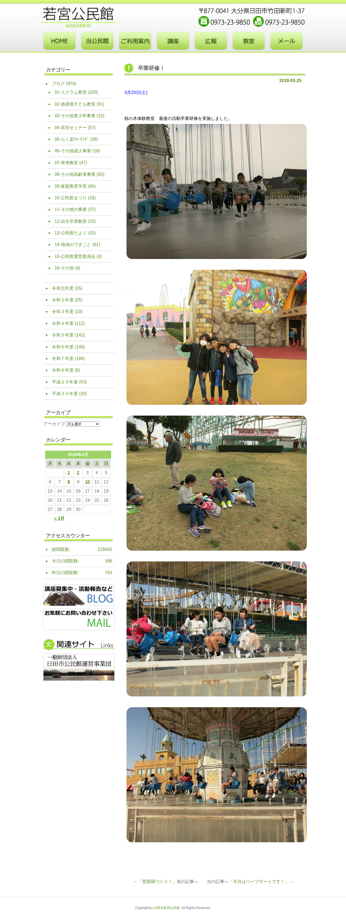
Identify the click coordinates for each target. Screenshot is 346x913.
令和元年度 (63, 288)
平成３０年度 (65, 393)
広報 (211, 41)
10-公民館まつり (71, 198)
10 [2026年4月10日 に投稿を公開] (87, 482)
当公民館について (97, 41)
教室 (249, 41)
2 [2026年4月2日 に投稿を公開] (78, 472)
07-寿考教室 (66, 162)
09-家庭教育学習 (71, 186)
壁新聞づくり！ (157, 881)
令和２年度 (63, 300)
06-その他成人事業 (73, 151)
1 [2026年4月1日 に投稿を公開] (69, 472)
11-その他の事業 (71, 209)
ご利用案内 (135, 41)
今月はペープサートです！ (259, 881)
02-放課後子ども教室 (75, 104)
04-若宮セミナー (71, 127)
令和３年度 (63, 311)
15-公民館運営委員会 (75, 256)
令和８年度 (63, 370)
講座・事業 (173, 41)
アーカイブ (54, 424)
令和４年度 (63, 323)
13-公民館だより (71, 233)
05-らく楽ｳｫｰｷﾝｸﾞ (72, 139)
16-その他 (64, 268)
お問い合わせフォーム (286, 41)
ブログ (58, 83)
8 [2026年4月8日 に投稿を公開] (69, 482)
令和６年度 (63, 347)
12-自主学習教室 (71, 221)
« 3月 (59, 518)
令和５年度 (63, 335)
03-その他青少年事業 (75, 115)
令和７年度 (63, 358)
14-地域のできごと (73, 244)
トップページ (59, 41)
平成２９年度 (65, 382)
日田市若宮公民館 (167, 908)
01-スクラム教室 (71, 92)
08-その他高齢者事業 (75, 174)
